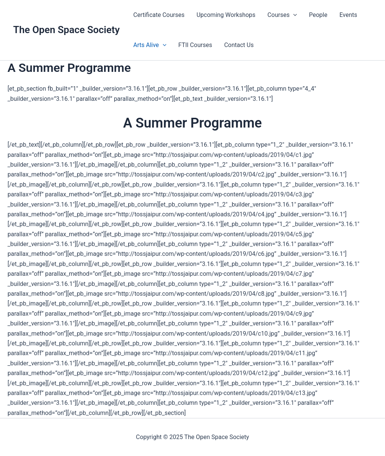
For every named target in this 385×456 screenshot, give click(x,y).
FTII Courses (195, 45)
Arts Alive (149, 45)
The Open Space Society (66, 29)
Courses (282, 15)
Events (348, 14)
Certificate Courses (158, 14)
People (318, 14)
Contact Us (239, 45)
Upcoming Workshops (226, 14)
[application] (293, 15)
